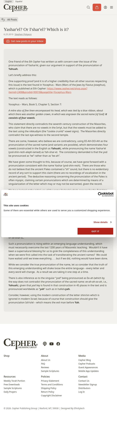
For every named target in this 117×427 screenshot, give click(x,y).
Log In (81, 391)
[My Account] (105, 7)
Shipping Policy (48, 388)
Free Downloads (12, 384)
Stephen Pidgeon (23, 34)
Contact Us (83, 380)
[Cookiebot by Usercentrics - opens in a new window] (100, 194)
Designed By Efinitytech (73, 408)
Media (82, 355)
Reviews (45, 367)
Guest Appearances (88, 367)
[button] (88, 7)
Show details (101, 222)
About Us (45, 360)
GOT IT (95, 231)
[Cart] (97, 7)
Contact (82, 376)
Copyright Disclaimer (51, 395)
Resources (10, 376)
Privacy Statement (50, 380)
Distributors (84, 388)
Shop (7, 355)
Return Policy (47, 391)
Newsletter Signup (87, 384)
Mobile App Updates (88, 371)
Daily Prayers (10, 391)
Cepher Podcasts (86, 363)
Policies (45, 376)
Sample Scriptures (50, 371)
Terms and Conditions (52, 384)
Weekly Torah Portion (14, 380)
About (44, 355)
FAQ (43, 363)
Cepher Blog (84, 360)
